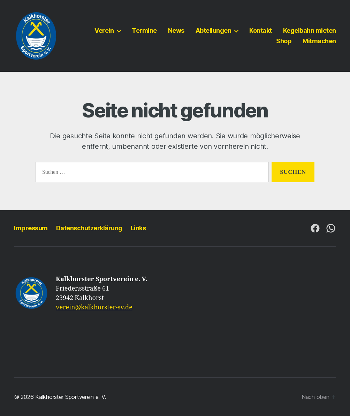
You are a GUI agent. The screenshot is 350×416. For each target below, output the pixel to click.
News (176, 30)
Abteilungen (213, 30)
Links (138, 228)
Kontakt (260, 30)
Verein (104, 30)
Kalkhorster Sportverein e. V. (70, 396)
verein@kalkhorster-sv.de (94, 307)
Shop (283, 41)
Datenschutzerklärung (89, 228)
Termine (144, 30)
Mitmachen (319, 41)
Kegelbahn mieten (309, 30)
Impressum (31, 228)
